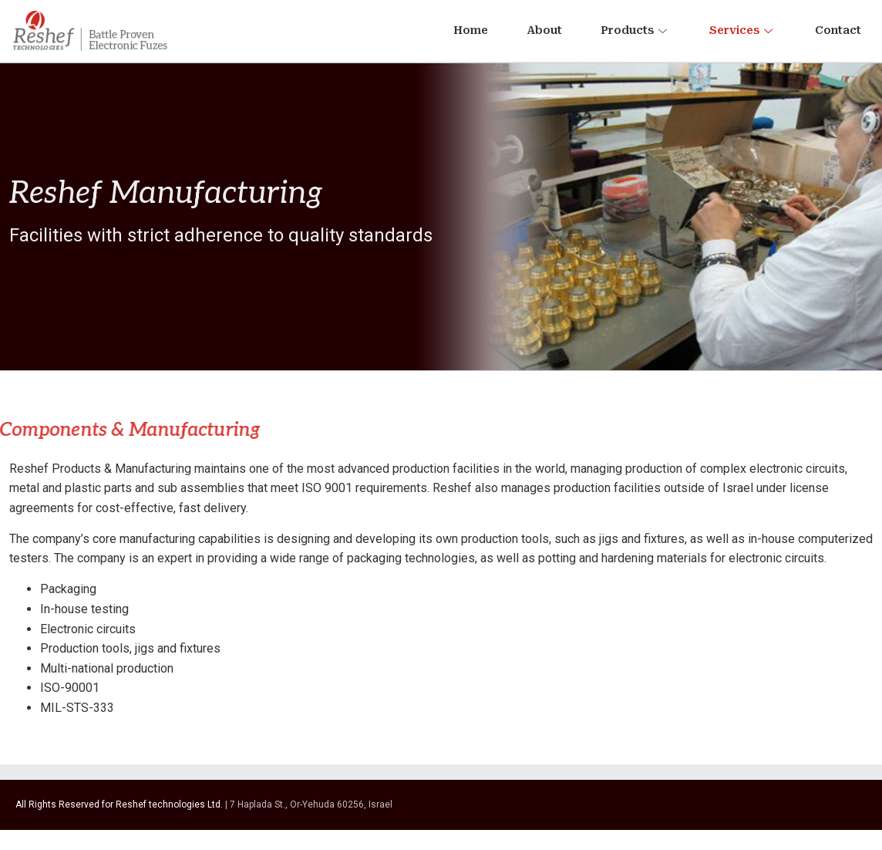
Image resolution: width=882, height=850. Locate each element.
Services (742, 30)
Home (470, 30)
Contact (838, 30)
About (544, 30)
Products (636, 30)
